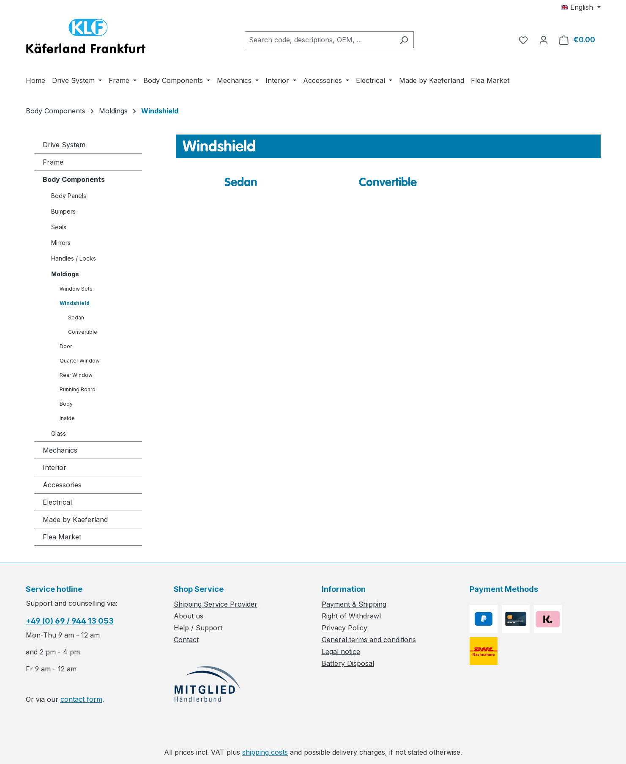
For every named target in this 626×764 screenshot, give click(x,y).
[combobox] (319, 39)
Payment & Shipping (354, 604)
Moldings (65, 274)
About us (188, 616)
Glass (58, 433)
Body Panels (68, 195)
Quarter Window (80, 360)
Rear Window (76, 375)
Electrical (57, 502)
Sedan (76, 317)
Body (66, 404)
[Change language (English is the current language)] (580, 7)
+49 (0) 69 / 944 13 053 (70, 620)
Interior (54, 467)
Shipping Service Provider (215, 604)
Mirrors (61, 242)
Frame (53, 162)
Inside (67, 418)
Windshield (75, 303)
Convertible (82, 332)
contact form (81, 699)
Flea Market (62, 537)
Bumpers (63, 211)
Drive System (64, 144)
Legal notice (341, 651)
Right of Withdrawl (351, 616)
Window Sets (76, 289)
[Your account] (543, 39)
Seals (58, 227)
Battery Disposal (348, 663)
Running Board (78, 389)
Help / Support (198, 628)
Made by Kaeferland (75, 519)
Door (66, 346)
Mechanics (60, 450)
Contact (186, 639)
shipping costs (265, 752)
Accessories (62, 485)
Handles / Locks (73, 258)
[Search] (404, 39)
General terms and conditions (369, 639)
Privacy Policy (344, 628)
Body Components (74, 179)
